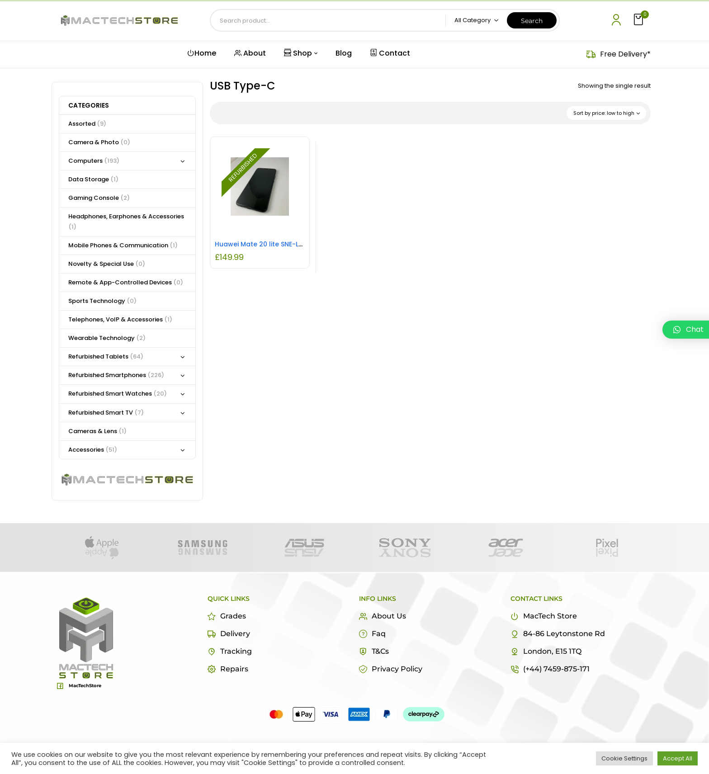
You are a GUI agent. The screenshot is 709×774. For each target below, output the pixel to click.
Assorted (87, 123)
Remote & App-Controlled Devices (125, 282)
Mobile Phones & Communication (123, 245)
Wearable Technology (107, 338)
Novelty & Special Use (106, 264)
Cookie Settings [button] (624, 758)
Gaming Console (99, 198)
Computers (93, 160)
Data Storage (93, 179)
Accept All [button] (677, 758)
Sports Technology (102, 301)
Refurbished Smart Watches (117, 393)
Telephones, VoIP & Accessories (120, 319)
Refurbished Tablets (105, 356)
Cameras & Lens (97, 431)
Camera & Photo (99, 142)
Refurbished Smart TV (106, 412)
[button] (639, 20)
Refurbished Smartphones (116, 375)
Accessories (92, 449)
